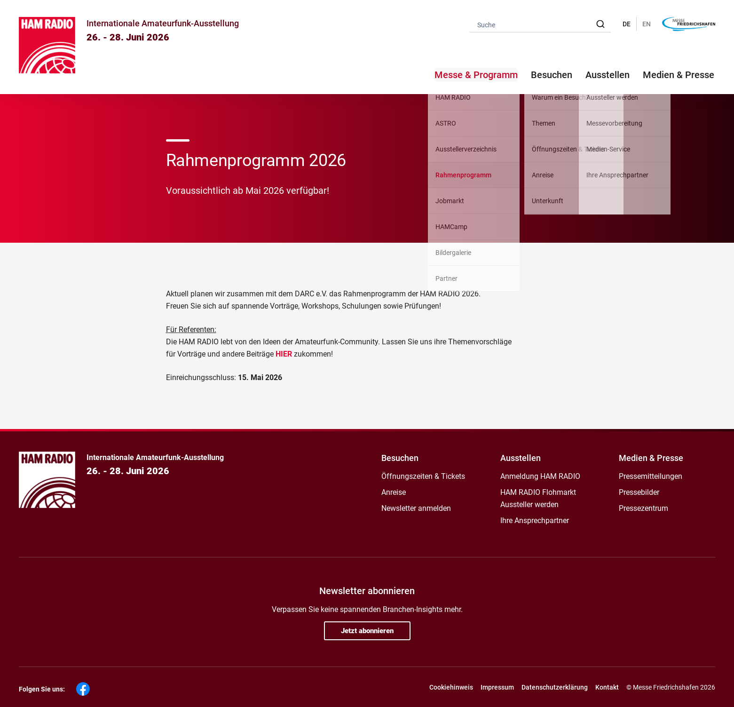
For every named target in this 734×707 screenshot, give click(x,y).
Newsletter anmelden (416, 508)
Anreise (393, 492)
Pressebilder (639, 492)
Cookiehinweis (451, 687)
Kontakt (607, 687)
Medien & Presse (678, 74)
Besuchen (399, 458)
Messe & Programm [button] (476, 74)
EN (646, 24)
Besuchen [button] (551, 74)
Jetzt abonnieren (367, 631)
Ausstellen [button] (607, 74)
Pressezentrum (643, 508)
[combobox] (540, 24)
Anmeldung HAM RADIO (540, 476)
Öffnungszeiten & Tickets (423, 476)
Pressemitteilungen (650, 476)
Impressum (497, 687)
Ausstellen (520, 458)
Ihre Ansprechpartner (534, 520)
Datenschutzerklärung (554, 687)
